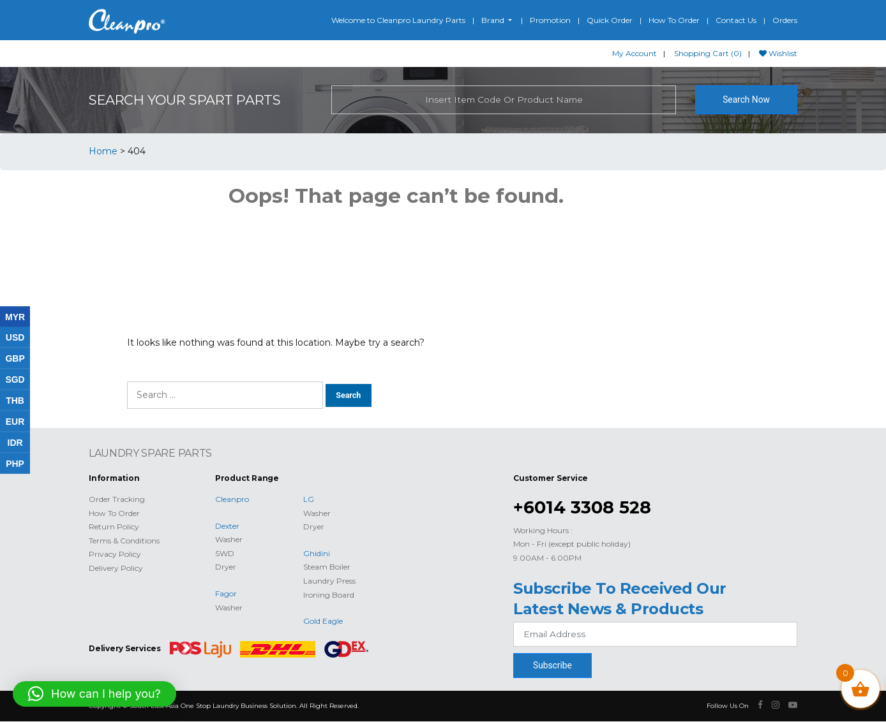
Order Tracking (117, 499)
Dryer (225, 566)
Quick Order (610, 20)
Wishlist (778, 53)
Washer (229, 539)
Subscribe (552, 665)
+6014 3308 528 (582, 507)
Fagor (226, 593)
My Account (634, 53)
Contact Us (736, 20)
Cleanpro (232, 499)
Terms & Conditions (124, 540)
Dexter (227, 526)
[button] (94, 694)
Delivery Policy (116, 568)
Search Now (746, 99)
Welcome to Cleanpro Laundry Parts (398, 20)
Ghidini (316, 553)
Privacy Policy (115, 554)
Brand (493, 20)
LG (308, 499)
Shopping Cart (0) (708, 53)
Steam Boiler (326, 566)
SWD (224, 553)
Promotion (550, 20)
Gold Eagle (323, 621)
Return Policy (114, 526)
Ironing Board (328, 595)
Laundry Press (329, 581)
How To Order (674, 20)
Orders (784, 20)
